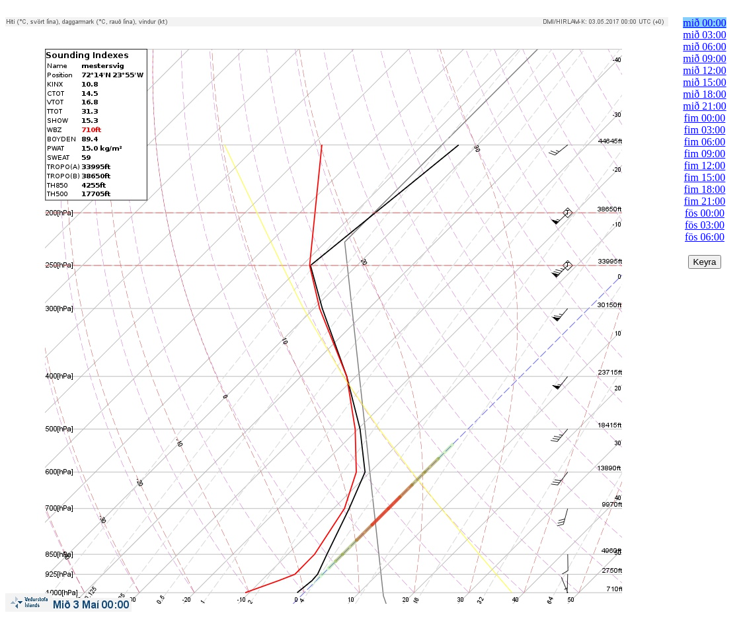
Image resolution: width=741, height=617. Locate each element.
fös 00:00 (704, 213)
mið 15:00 (704, 82)
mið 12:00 (704, 70)
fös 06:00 (704, 236)
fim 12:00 (705, 165)
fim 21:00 (705, 201)
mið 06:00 (704, 46)
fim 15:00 (705, 177)
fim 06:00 (705, 141)
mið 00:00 (704, 22)
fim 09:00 (705, 153)
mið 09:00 (704, 58)
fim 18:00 (705, 189)
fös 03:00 (704, 225)
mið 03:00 (704, 34)
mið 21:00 (704, 106)
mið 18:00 (704, 94)
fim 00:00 (705, 118)
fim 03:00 (705, 129)
